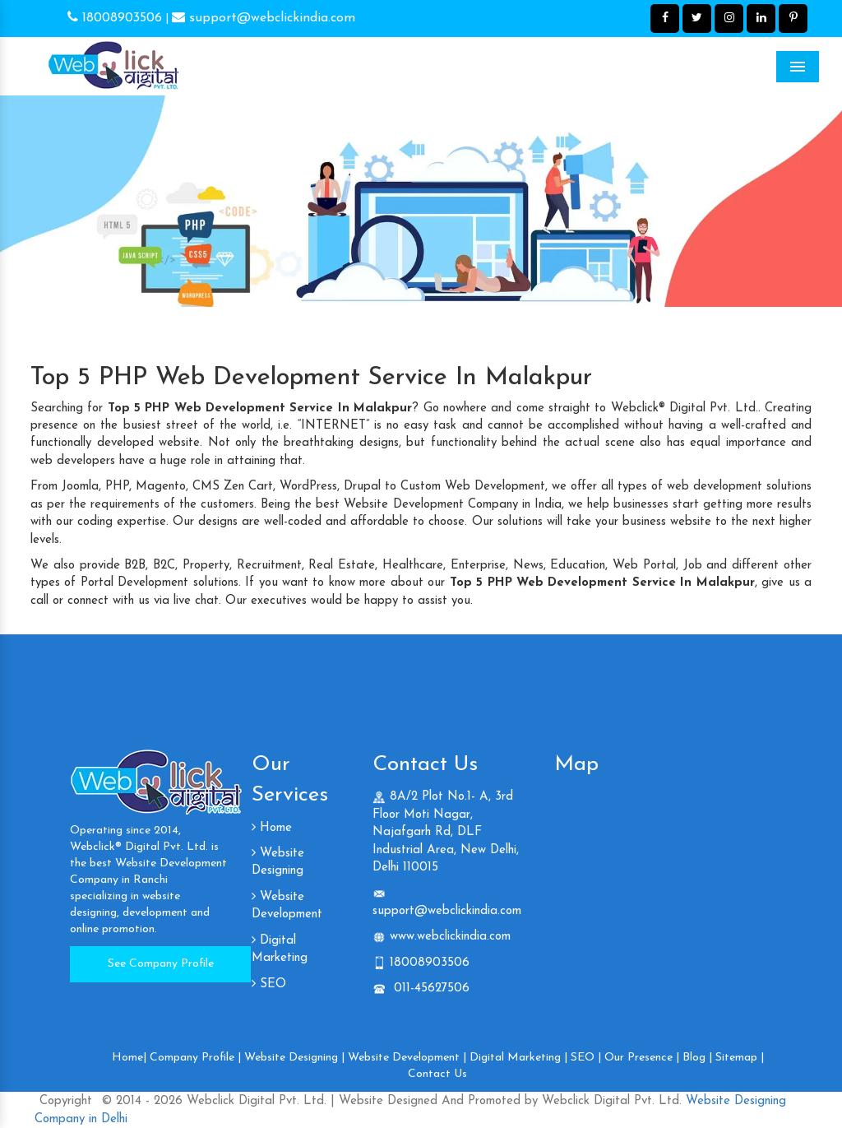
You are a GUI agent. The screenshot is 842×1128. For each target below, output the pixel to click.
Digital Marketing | (518, 1057)
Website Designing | (294, 1057)
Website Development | (407, 1057)
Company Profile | (195, 1057)
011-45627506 (430, 988)
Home (272, 828)
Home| (129, 1057)
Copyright (65, 1101)
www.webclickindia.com (450, 937)
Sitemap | (739, 1057)
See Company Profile (161, 964)
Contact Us (437, 1074)
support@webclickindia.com (263, 18)
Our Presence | (641, 1057)
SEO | (586, 1057)
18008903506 (114, 18)
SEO (269, 984)
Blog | (697, 1057)
